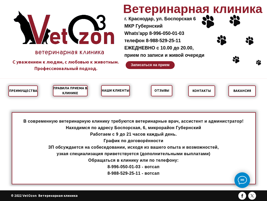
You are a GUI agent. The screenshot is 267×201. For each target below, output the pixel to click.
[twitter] (252, 196)
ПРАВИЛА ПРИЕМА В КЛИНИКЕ (70, 90)
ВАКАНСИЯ (242, 90)
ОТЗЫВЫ (161, 90)
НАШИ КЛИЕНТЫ (115, 90)
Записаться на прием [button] (150, 65)
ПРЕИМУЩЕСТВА (23, 90)
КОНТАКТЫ (201, 90)
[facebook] (242, 196)
